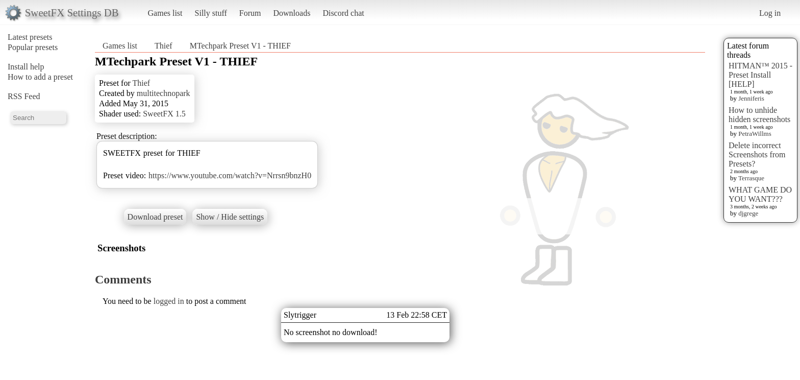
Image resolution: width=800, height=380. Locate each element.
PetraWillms (754, 133)
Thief (163, 45)
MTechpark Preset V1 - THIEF (240, 45)
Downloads (291, 13)
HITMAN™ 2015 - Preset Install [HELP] (760, 74)
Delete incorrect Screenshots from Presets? (757, 154)
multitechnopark (163, 93)
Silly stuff (211, 13)
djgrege (748, 213)
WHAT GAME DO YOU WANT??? (760, 194)
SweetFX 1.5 (164, 113)
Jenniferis (751, 98)
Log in (770, 13)
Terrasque (751, 178)
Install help (26, 66)
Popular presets (33, 47)
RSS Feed (24, 96)
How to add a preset (40, 77)
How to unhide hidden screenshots (759, 115)
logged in (169, 301)
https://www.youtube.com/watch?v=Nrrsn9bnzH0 (229, 175)
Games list (165, 13)
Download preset (155, 216)
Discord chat (343, 13)
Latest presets (30, 37)
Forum (250, 13)
